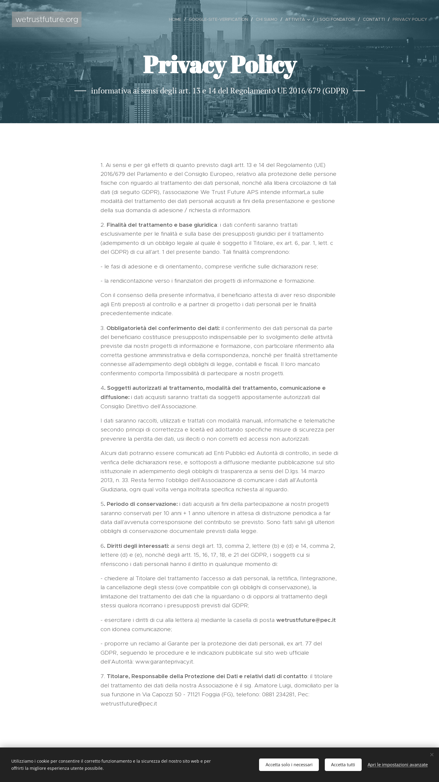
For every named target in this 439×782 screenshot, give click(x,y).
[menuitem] (176, 19)
